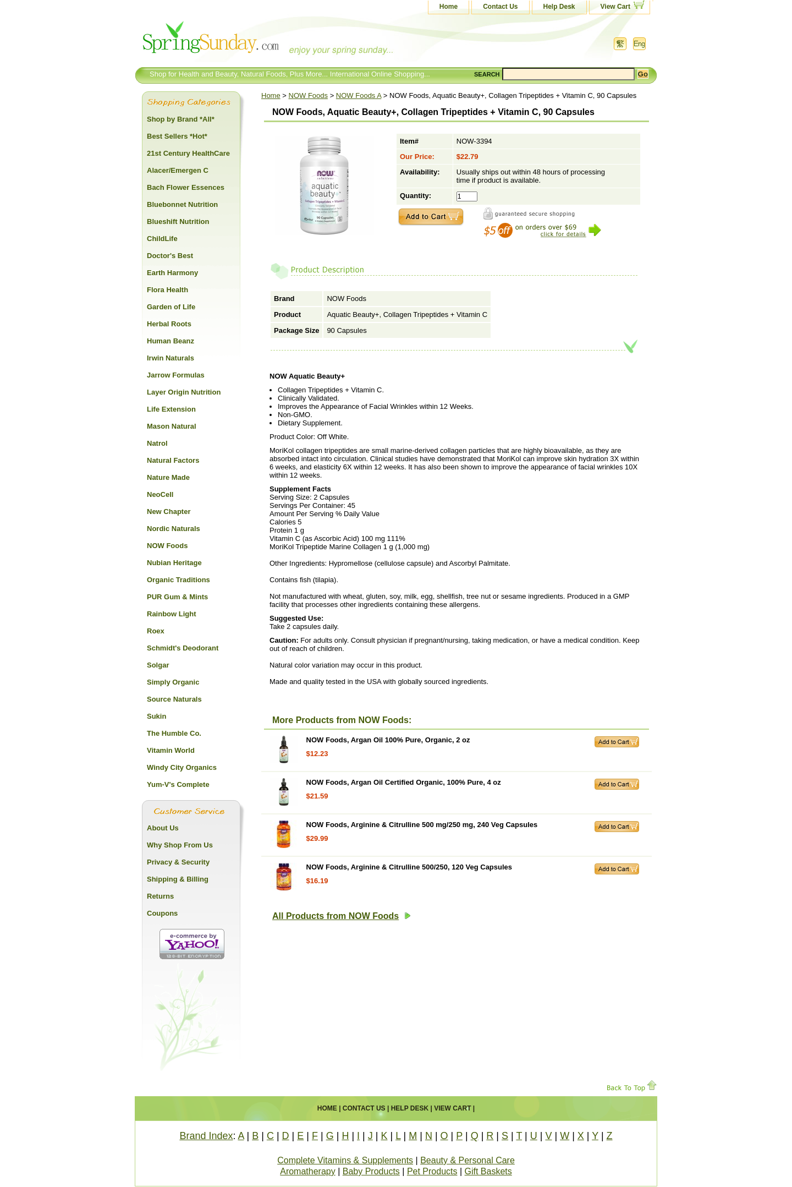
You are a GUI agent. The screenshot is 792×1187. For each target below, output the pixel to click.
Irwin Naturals (170, 358)
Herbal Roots (169, 324)
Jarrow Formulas (176, 375)
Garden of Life (171, 307)
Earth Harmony (172, 273)
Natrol (157, 443)
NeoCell (160, 494)
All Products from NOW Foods (341, 916)
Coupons (162, 913)
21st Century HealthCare (188, 153)
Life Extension (171, 409)
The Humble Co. (174, 733)
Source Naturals (174, 699)
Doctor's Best (170, 255)
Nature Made (168, 477)
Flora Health (167, 290)
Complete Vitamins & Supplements (345, 1160)
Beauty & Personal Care (467, 1160)
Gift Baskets (488, 1171)
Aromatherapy (308, 1171)
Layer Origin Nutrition (184, 392)
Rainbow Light (171, 614)
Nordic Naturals (173, 528)
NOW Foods (308, 95)
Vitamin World (171, 750)
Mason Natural (171, 426)
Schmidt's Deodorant (182, 648)
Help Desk (559, 6)
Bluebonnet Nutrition (182, 204)
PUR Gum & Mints (177, 597)
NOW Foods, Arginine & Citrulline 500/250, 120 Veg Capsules (409, 867)
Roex (155, 631)
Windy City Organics (182, 767)
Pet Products (432, 1171)
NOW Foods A (358, 95)
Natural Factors (173, 460)
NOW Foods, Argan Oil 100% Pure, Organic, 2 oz (388, 740)
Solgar (158, 665)
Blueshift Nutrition (178, 221)
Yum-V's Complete (178, 784)
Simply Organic (173, 682)
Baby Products (371, 1171)
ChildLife (162, 238)
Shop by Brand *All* (181, 119)
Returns (160, 896)
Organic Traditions (178, 580)
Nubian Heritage (174, 563)
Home (448, 6)
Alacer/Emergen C (177, 170)
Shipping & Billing (177, 879)
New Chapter (168, 511)
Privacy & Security (178, 862)
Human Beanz (170, 341)
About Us (163, 828)
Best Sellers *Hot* (177, 136)
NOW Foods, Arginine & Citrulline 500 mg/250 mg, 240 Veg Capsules (422, 824)
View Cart (615, 6)
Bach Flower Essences (185, 187)
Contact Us (500, 6)
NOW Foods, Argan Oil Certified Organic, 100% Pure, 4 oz (403, 782)
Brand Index (206, 1135)
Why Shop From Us (180, 845)
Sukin (156, 716)
